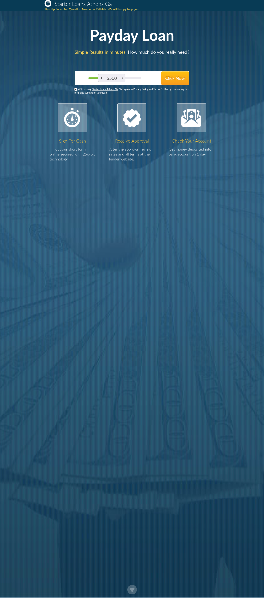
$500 (112, 78)
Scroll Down (132, 589)
